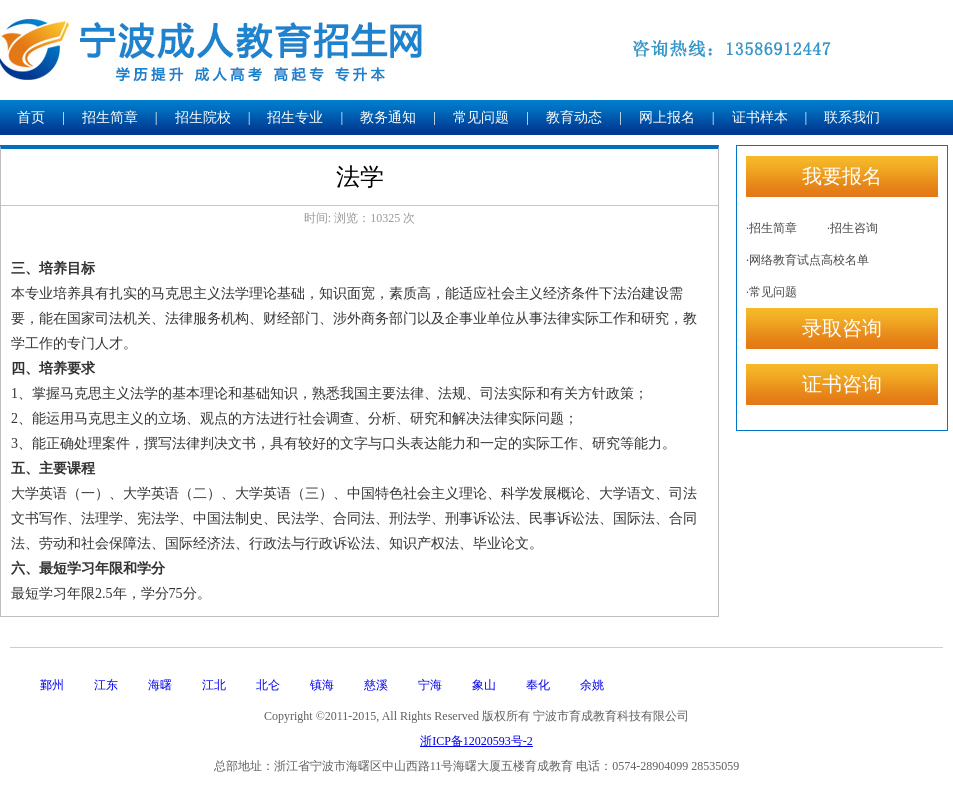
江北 (214, 685)
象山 (484, 685)
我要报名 (842, 176)
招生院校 (203, 117)
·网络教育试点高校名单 (807, 260)
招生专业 (295, 117)
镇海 (322, 685)
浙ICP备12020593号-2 (476, 741)
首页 (31, 117)
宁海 (430, 685)
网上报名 (667, 117)
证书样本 (760, 117)
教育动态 (574, 117)
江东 (106, 685)
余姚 (592, 685)
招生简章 (110, 117)
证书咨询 (842, 384)
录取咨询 (842, 328)
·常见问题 (771, 292)
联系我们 (852, 117)
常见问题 (481, 117)
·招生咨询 (852, 228)
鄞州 (52, 685)
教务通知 (388, 117)
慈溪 (376, 685)
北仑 (268, 685)
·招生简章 (771, 228)
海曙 (160, 685)
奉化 (538, 685)
